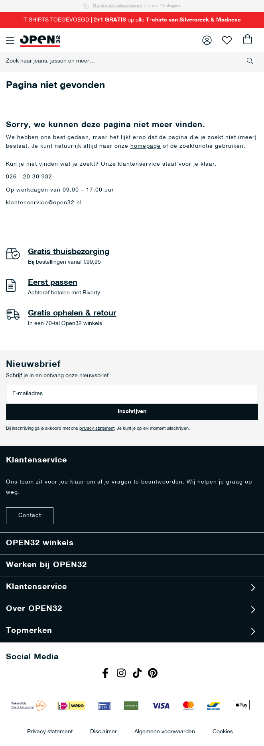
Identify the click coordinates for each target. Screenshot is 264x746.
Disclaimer (103, 731)
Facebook (106, 674)
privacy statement (96, 429)
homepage (145, 146)
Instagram (122, 674)
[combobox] (132, 61)
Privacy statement (50, 731)
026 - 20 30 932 (29, 177)
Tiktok (138, 674)
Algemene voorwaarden (164, 731)
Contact (29, 516)
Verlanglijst (227, 40)
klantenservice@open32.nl (44, 203)
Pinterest (154, 674)
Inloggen (207, 40)
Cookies (223, 731)
